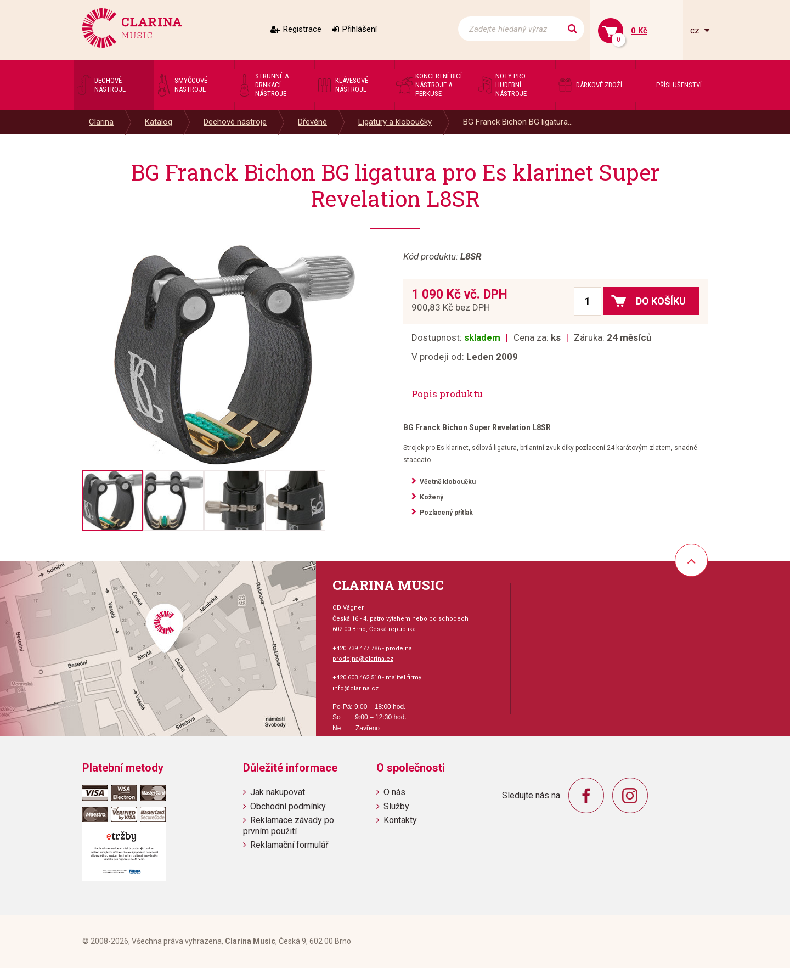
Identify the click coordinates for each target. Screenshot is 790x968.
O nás (394, 792)
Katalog (158, 122)
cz (696, 30)
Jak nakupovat (277, 792)
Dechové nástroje (235, 122)
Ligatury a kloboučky (395, 122)
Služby (396, 806)
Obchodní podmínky (288, 806)
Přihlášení (359, 29)
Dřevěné (312, 122)
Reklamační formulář (289, 845)
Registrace (302, 29)
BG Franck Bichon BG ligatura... (518, 122)
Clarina (101, 122)
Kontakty (400, 820)
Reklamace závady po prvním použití (288, 825)
